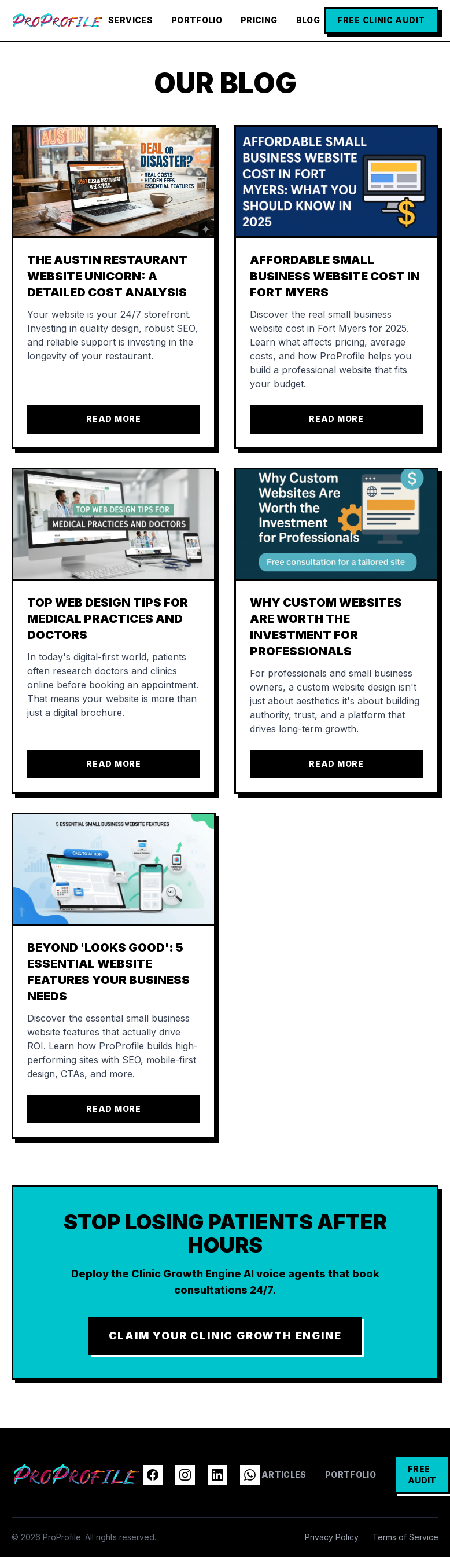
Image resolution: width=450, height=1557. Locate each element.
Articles (284, 1474)
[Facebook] (152, 1474)
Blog (308, 20)
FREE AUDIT (422, 1474)
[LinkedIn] (217, 1474)
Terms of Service (405, 1537)
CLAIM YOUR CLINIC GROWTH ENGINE (225, 1336)
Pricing (259, 20)
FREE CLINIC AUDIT (381, 20)
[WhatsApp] (249, 1474)
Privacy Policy (332, 1537)
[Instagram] (185, 1474)
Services (130, 20)
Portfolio (196, 20)
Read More (113, 419)
